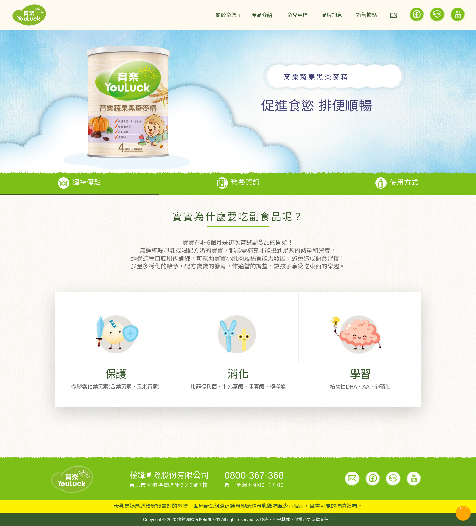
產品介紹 (261, 15)
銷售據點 (366, 15)
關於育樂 (226, 15)
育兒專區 (297, 15)
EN (393, 15)
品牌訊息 (331, 15)
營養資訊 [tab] (238, 183)
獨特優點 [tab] (79, 183)
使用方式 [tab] (396, 183)
